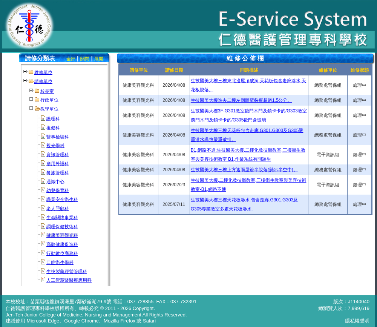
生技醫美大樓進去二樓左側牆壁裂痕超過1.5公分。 (241, 100)
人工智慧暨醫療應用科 (69, 280)
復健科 (53, 127)
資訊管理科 (57, 154)
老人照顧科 (57, 208)
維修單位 (43, 72)
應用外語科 (57, 163)
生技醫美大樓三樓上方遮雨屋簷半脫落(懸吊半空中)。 (244, 169)
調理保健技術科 (62, 226)
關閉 (84, 58)
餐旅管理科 (57, 172)
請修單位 (43, 81)
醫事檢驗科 (57, 137)
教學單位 (49, 109)
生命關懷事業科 (62, 217)
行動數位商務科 (62, 253)
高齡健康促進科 (62, 244)
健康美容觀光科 (62, 235)
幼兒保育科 (57, 190)
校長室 (47, 91)
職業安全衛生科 (62, 199)
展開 (98, 58)
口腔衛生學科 (60, 262)
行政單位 (49, 100)
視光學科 (55, 145)
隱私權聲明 (357, 321)
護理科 (53, 118)
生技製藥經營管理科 (66, 271)
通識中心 (55, 181)
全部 (70, 58)
